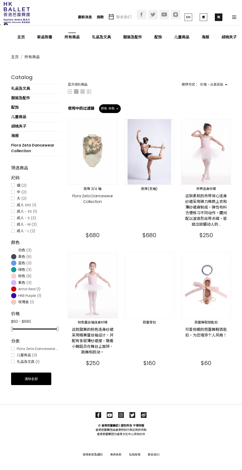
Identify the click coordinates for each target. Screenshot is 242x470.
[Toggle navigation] (234, 17)
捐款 (100, 17)
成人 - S (26, 217)
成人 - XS (27, 211)
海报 (205, 37)
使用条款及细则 (93, 455)
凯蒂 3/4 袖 (92, 188)
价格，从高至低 (214, 85)
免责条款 (115, 455)
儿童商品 (181, 37)
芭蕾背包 (149, 322)
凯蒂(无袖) (149, 188)
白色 (24, 250)
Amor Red (29, 288)
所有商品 (72, 37)
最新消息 (85, 17)
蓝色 (24, 262)
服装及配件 (132, 37)
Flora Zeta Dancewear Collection (32, 148)
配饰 (158, 37)
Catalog (22, 77)
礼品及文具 (101, 37)
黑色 (24, 256)
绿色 (24, 269)
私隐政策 (134, 455)
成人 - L (26, 230)
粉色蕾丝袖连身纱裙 (93, 322)
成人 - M (27, 224)
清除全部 (31, 379)
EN (188, 17)
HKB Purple (29, 295)
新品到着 (44, 37)
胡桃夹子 (229, 37)
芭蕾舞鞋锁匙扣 (206, 322)
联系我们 (123, 17)
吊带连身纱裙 (206, 188)
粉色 (24, 275)
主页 (21, 37)
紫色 (24, 282)
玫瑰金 (26, 301)
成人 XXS (26, 204)
